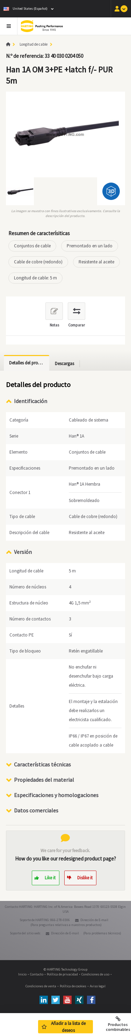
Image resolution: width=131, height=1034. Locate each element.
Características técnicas (42, 764)
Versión (23, 551)
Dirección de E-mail (94, 920)
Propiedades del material (44, 779)
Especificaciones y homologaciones (56, 795)
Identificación (30, 401)
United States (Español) (25, 8)
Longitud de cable (34, 44)
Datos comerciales (36, 810)
